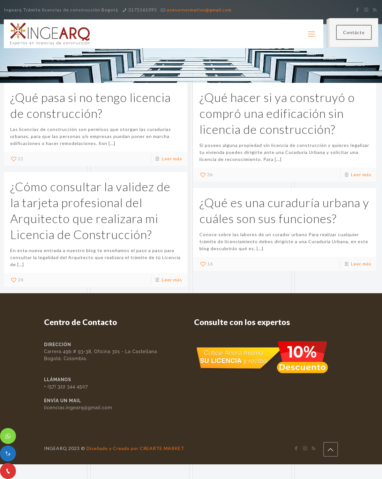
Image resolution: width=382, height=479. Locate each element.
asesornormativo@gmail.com (199, 9)
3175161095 (142, 9)
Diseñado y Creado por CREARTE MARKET (135, 448)
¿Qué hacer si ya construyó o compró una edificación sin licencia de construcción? (277, 113)
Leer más (172, 158)
